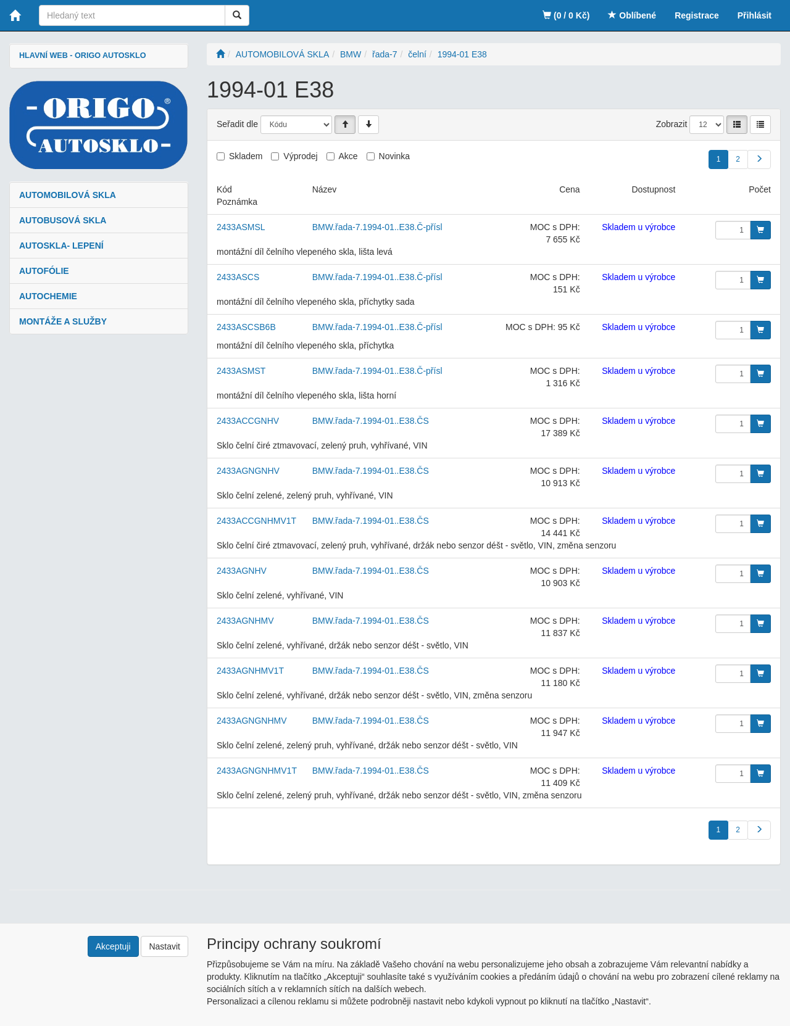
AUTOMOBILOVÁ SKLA (67, 195)
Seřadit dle (237, 124)
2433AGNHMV (245, 621)
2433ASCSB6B (246, 327)
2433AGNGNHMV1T (257, 771)
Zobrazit (672, 124)
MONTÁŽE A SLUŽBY (63, 321)
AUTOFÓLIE (44, 271)
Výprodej (300, 156)
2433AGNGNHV (248, 471)
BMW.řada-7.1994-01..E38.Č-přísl (377, 227)
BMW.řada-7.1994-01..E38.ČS (370, 421)
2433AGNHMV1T (250, 671)
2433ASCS (238, 277)
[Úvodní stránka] (220, 54)
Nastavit (164, 946)
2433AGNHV (242, 571)
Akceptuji (113, 946)
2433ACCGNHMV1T (256, 521)
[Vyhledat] (237, 15)
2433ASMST (241, 371)
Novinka (394, 156)
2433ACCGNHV (248, 421)
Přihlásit (754, 15)
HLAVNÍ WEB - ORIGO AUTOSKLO (82, 55)
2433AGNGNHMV (252, 721)
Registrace (697, 15)
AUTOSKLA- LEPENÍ (61, 245)
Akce (348, 156)
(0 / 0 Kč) (566, 15)
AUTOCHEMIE (48, 296)
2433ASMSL (241, 227)
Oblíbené (632, 15)
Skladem (245, 156)
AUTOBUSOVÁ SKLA (62, 220)
